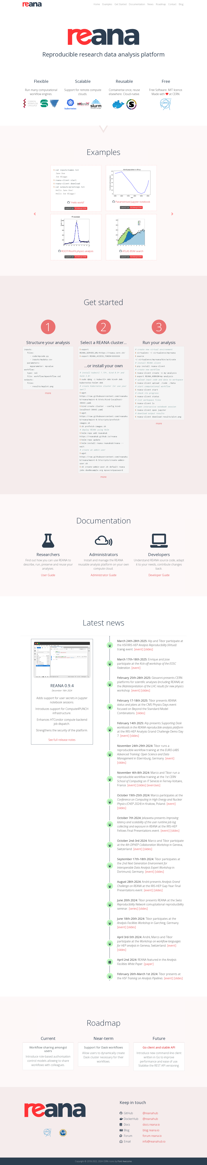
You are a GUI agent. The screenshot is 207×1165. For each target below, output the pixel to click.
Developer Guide (159, 575)
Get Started (120, 4)
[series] (133, 909)
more (48, 393)
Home (97, 4)
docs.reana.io (151, 1124)
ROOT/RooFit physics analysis (77, 251)
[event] (138, 649)
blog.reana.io (151, 1130)
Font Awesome (125, 1161)
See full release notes (61, 740)
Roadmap (161, 4)
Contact (172, 4)
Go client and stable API (159, 1047)
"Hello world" (77, 202)
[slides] (148, 649)
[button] (35, 214)
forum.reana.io (152, 1136)
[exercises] (153, 785)
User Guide (48, 575)
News (150, 4)
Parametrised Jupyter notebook (132, 201)
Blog (181, 4)
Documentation (137, 4)
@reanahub (150, 1113)
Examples (107, 4)
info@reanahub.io (154, 1141)
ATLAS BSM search (132, 251)
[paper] (149, 964)
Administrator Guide (103, 575)
